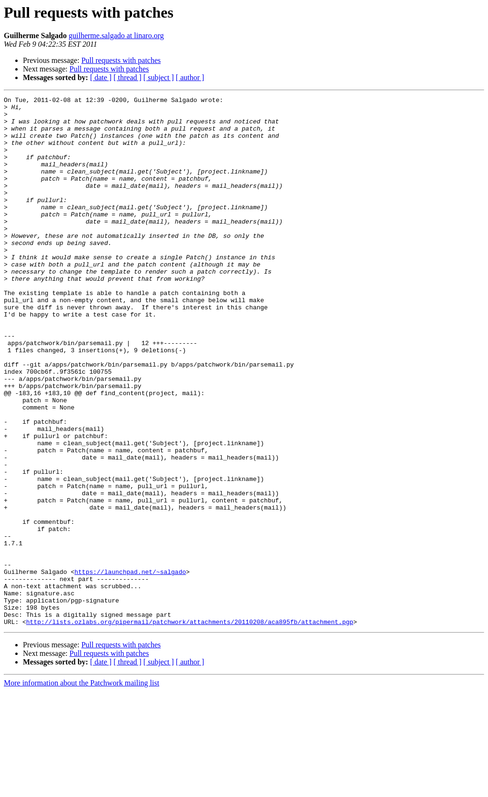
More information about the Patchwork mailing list (81, 789)
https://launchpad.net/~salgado (130, 667)
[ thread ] (127, 77)
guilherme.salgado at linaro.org (116, 35)
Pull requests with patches (121, 60)
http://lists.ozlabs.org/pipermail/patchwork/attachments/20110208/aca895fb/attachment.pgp (189, 727)
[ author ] (190, 77)
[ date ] (101, 77)
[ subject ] (158, 77)
